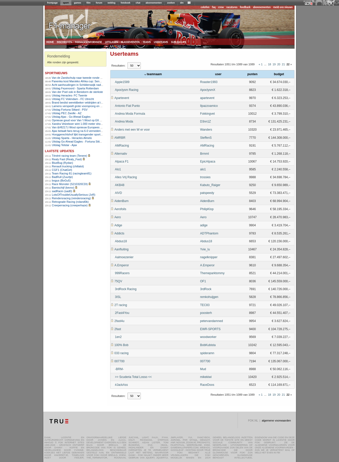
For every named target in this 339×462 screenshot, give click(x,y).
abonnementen (154, 3)
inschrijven (64, 41)
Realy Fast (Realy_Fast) (67, 159)
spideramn (207, 353)
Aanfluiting (122, 249)
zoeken (171, 3)
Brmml (204, 153)
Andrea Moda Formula (130, 113)
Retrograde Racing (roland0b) (70, 201)
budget (279, 74)
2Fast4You (122, 313)
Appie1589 (122, 82)
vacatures (231, 7)
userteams (161, 41)
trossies (205, 177)
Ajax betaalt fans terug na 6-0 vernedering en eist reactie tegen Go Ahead (97, 130)
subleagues (178, 41)
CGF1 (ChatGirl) (62, 169)
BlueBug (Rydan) (62, 162)
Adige (118, 225)
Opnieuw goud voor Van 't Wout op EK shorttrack (82, 120)
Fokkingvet (207, 113)
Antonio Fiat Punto (127, 106)
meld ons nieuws (283, 7)
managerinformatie (88, 41)
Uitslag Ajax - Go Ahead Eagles (71, 116)
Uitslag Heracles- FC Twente (69, 95)
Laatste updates (59, 150)
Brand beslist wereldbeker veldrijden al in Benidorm (83, 102)
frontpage (52, 3)
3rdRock (206, 289)
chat (138, 3)
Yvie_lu (205, 249)
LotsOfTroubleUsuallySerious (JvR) (73, 194)
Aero (118, 217)
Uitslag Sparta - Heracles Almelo (72, 137)
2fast (118, 329)
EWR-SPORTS (210, 329)
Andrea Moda (124, 121)
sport (66, 3)
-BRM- (119, 369)
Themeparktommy (212, 273)
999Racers (122, 273)
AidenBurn (122, 201)
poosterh (206, 313)
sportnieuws (56, 72)
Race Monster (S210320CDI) (70, 184)
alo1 (203, 169)
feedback (245, 7)
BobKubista (208, 345)
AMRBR (120, 137)
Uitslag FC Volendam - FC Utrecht (73, 99)
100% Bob (121, 345)
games (77, 3)
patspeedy (207, 193)
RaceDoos (207, 385)
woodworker (208, 337)
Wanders (206, 129)
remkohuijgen (209, 297)
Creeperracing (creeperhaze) (69, 205)
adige (204, 225)
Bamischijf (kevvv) (63, 187)
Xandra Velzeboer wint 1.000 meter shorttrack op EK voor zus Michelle (95, 123)
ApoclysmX (207, 90)
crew (221, 7)
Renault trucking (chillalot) (68, 166)
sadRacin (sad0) (62, 191)
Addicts (119, 233)
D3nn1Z (205, 121)
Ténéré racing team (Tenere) (69, 155)
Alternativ (121, 153)
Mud (203, 369)
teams (147, 41)
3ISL (118, 297)
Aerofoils (120, 209)
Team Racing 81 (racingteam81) (72, 173)
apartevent (207, 98)
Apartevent (122, 98)
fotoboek (125, 3)
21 (283, 64)
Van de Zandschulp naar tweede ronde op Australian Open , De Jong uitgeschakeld (103, 77)
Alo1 (118, 169)
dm (182, 3)
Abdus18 (121, 241)
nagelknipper (209, 257)
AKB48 (119, 185)
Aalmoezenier (124, 257)
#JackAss (121, 385)
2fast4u (119, 321)
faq (214, 7)
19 (274, 64)
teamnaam (153, 74)
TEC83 (205, 305)
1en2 (118, 337)
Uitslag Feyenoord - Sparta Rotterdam (75, 88)
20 (278, 64)
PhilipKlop (207, 209)
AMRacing (122, 145)
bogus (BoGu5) (61, 180)
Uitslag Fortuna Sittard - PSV (69, 109)
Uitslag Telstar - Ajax (64, 145)
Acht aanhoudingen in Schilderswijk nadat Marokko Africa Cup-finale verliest (99, 84)
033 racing (122, 353)
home (50, 41)
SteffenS (206, 137)
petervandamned (211, 321)
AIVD (118, 193)
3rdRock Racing (126, 289)
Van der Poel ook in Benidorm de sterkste (77, 91)
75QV (118, 281)
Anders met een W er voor (132, 129)
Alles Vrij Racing (126, 177)
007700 (120, 361)
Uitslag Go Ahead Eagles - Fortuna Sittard (78, 141)
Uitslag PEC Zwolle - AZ (66, 113)
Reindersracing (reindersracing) (71, 198)
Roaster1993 (209, 82)
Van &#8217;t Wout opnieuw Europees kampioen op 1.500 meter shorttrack (98, 127)
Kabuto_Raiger (210, 185)
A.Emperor (122, 265)
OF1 (203, 281)
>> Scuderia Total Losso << (133, 377)
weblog (112, 3)
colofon (205, 7)
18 (269, 64)
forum (99, 3)
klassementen (130, 41)
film (88, 3)
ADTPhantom (209, 233)
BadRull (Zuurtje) (62, 176)
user (218, 74)
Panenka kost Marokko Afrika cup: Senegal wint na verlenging (90, 81)
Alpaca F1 (122, 161)
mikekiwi (206, 377)
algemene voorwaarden (276, 420)
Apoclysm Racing (127, 90)
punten (252, 74)
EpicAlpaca (207, 161)
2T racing (121, 305)
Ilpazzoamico (209, 106)
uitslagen (111, 41)
